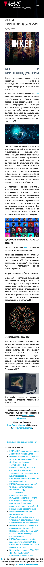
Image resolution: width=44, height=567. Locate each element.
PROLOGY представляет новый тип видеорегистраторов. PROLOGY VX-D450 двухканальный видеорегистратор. (23, 489)
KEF (37, 94)
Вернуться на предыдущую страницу (22, 442)
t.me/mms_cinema (16, 425)
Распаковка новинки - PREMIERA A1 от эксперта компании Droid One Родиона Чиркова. (24, 459)
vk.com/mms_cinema (22, 428)
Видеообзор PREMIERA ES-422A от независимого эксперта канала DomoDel (23, 534)
